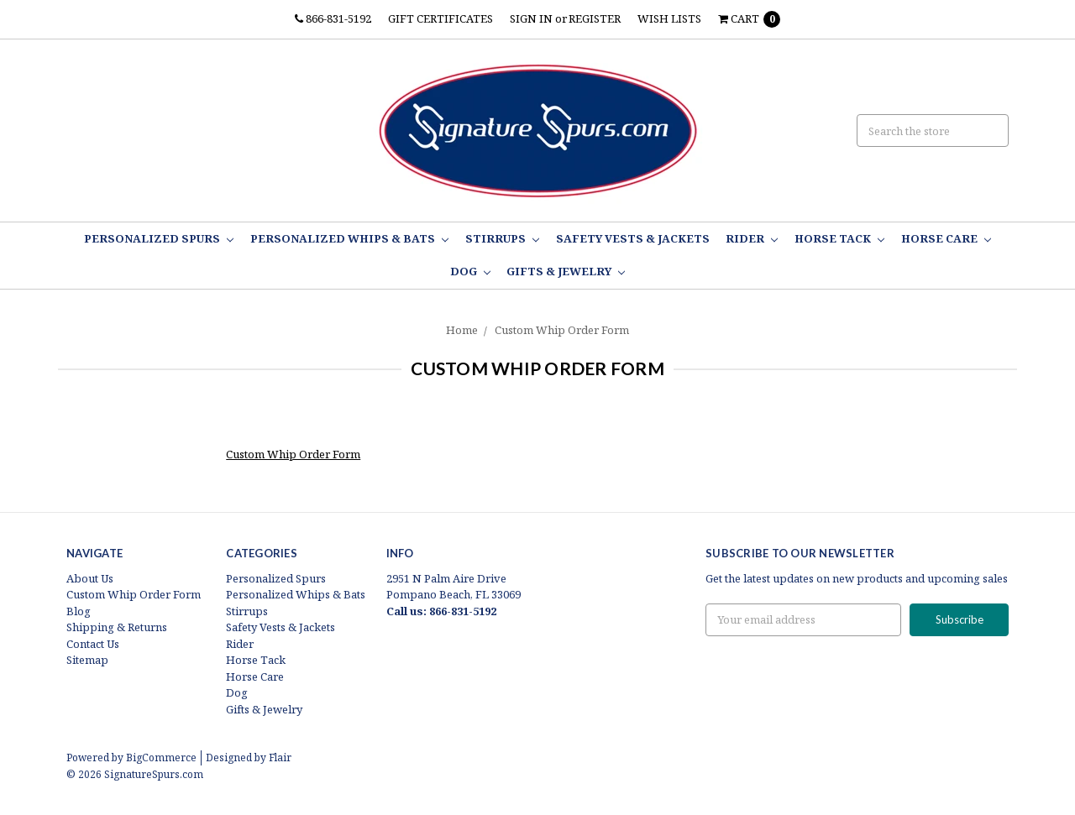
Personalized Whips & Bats (349, 238)
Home (462, 329)
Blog (78, 611)
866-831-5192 (333, 18)
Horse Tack (839, 238)
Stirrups (502, 238)
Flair (280, 757)
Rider (752, 238)
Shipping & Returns (116, 627)
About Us (89, 578)
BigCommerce (161, 757)
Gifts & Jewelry (565, 271)
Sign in (531, 18)
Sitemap (87, 659)
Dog (470, 271)
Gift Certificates (440, 18)
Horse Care (946, 238)
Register (595, 18)
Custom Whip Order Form (562, 329)
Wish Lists (669, 18)
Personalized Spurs (158, 238)
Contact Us (92, 643)
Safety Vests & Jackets (633, 238)
